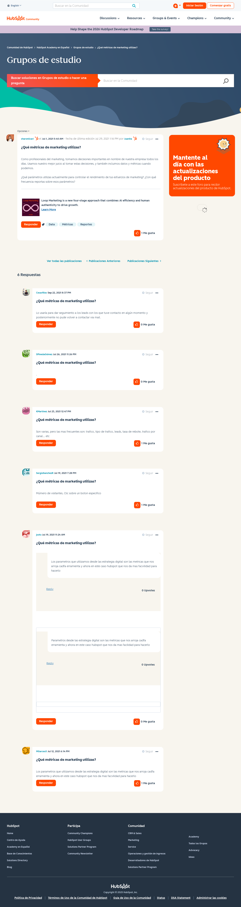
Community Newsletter (80, 853)
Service (132, 847)
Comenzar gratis (220, 5)
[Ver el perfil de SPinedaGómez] (44, 354)
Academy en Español (18, 847)
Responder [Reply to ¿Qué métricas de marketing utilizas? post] (31, 224)
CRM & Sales (135, 833)
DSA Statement (181, 897)
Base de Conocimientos (19, 853)
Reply (49, 589)
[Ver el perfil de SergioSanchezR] (44, 473)
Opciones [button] (22, 131)
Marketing (133, 840)
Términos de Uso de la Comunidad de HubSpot (77, 897)
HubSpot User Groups (79, 840)
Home (10, 833)
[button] (157, 139)
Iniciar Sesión (194, 5)
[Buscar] (96, 6)
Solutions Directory (17, 860)
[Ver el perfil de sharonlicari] (27, 139)
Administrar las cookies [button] (212, 897)
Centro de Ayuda (16, 840)
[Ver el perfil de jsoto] (38, 534)
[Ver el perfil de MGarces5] (41, 751)
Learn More (48, 209)
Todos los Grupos (198, 843)
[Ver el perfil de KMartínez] (41, 411)
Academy (194, 836)
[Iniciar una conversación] (177, 5)
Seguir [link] (149, 139)
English (13, 5)
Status (161, 897)
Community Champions (80, 833)
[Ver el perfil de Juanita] (128, 139)
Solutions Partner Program (82, 847)
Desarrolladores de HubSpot (143, 860)
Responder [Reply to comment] (46, 324)
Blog (9, 867)
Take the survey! (160, 29)
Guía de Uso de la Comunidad (132, 897)
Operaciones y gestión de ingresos (146, 853)
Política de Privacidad (28, 897)
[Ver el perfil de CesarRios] (41, 292)
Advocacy (194, 850)
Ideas (191, 857)
